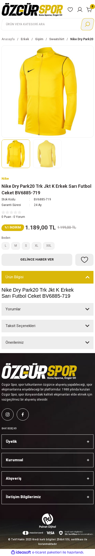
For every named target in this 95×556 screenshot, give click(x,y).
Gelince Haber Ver (37, 259)
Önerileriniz (15, 342)
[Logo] (32, 9)
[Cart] (89, 10)
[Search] (47, 24)
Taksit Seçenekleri (20, 325)
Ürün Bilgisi (14, 277)
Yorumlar (13, 309)
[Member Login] (80, 10)
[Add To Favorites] (84, 260)
